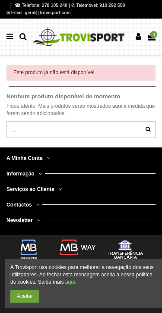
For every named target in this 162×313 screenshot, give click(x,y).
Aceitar (25, 296)
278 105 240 (55, 5)
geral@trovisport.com (47, 12)
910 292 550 (112, 5)
